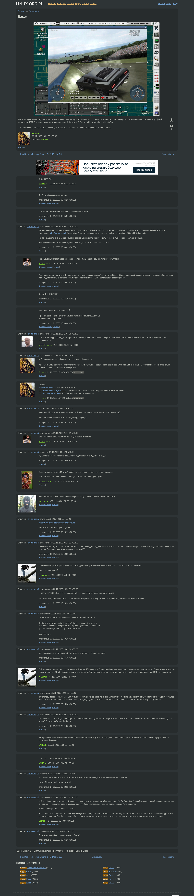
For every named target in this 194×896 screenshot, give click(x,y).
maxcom (44, 139)
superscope (44, 481)
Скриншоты (33, 11)
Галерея (61, 3)
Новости (52, 3)
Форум (78, 3)
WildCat (42, 745)
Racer (22, 16)
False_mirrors (168, 154)
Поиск (93, 3)
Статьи (70, 3)
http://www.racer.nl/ (58, 233)
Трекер (85, 3)
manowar (43, 575)
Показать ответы (45, 267)
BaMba (42, 821)
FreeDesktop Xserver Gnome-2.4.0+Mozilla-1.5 (41, 154)
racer (28, 875)
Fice (34, 133)
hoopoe (42, 184)
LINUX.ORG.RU (30, 3)
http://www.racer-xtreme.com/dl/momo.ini (57, 523)
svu (40, 501)
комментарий (33, 227)
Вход (175, 3)
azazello (42, 345)
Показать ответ (45, 203)
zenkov (42, 264)
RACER (112, 871)
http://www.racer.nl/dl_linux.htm (52, 390)
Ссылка (21, 147)
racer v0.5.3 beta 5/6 (36, 868)
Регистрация (164, 3)
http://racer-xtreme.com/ (49, 393)
